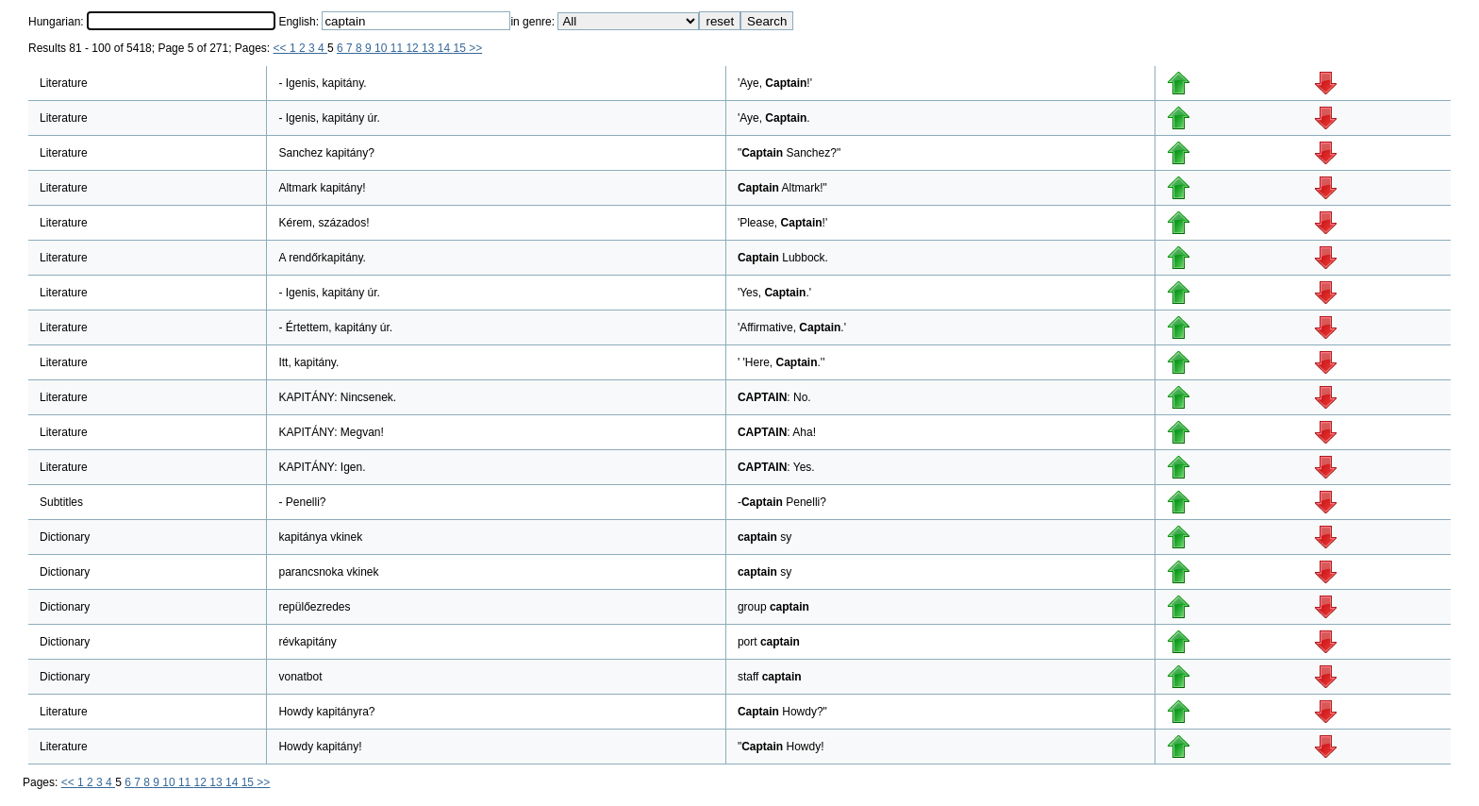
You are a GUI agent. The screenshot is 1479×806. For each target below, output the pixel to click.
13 (430, 48)
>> (475, 48)
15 (461, 48)
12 (414, 48)
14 (446, 48)
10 (382, 48)
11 (399, 48)
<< (282, 48)
